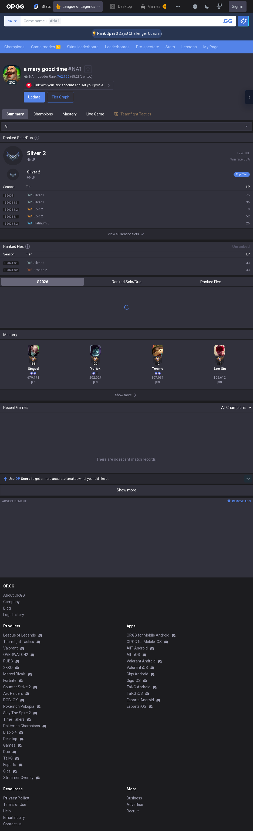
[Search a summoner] (228, 21)
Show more (126, 490)
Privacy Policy (16, 798)
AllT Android (137, 648)
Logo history (13, 615)
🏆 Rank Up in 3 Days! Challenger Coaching (136, 33)
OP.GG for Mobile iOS (144, 642)
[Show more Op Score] (248, 479)
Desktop (10, 739)
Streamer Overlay (18, 777)
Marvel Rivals (14, 674)
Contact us (12, 824)
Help (7, 811)
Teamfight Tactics (18, 642)
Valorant (10, 648)
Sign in (237, 6)
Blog (7, 608)
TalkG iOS (135, 693)
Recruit (133, 811)
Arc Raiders (13, 693)
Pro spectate (147, 47)
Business (134, 798)
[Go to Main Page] (15, 6)
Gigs (7, 771)
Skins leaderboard (83, 47)
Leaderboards (117, 47)
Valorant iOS (137, 667)
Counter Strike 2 (17, 687)
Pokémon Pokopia (18, 706)
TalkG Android (138, 687)
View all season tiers (127, 234)
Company (11, 602)
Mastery (70, 114)
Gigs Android (137, 674)
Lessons (189, 47)
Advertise (135, 804)
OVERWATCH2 (15, 654)
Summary (15, 114)
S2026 (42, 282)
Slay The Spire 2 (17, 713)
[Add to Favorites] (88, 69)
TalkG (8, 758)
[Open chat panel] (249, 97)
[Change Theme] (207, 6)
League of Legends (78, 6)
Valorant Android (141, 661)
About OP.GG (14, 595)
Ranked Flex (210, 282)
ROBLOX (10, 700)
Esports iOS (136, 706)
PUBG (8, 661)
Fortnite (9, 680)
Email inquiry (14, 817)
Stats (170, 47)
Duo (6, 752)
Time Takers (14, 719)
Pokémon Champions (21, 726)
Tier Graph (60, 97)
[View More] (178, 6)
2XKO (8, 667)
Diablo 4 (10, 732)
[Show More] (195, 6)
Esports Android (140, 700)
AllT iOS (133, 654)
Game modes (45, 47)
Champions (14, 47)
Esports (9, 764)
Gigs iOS (134, 680)
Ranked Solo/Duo (126, 282)
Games (9, 745)
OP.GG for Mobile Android (148, 635)
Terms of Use (14, 804)
